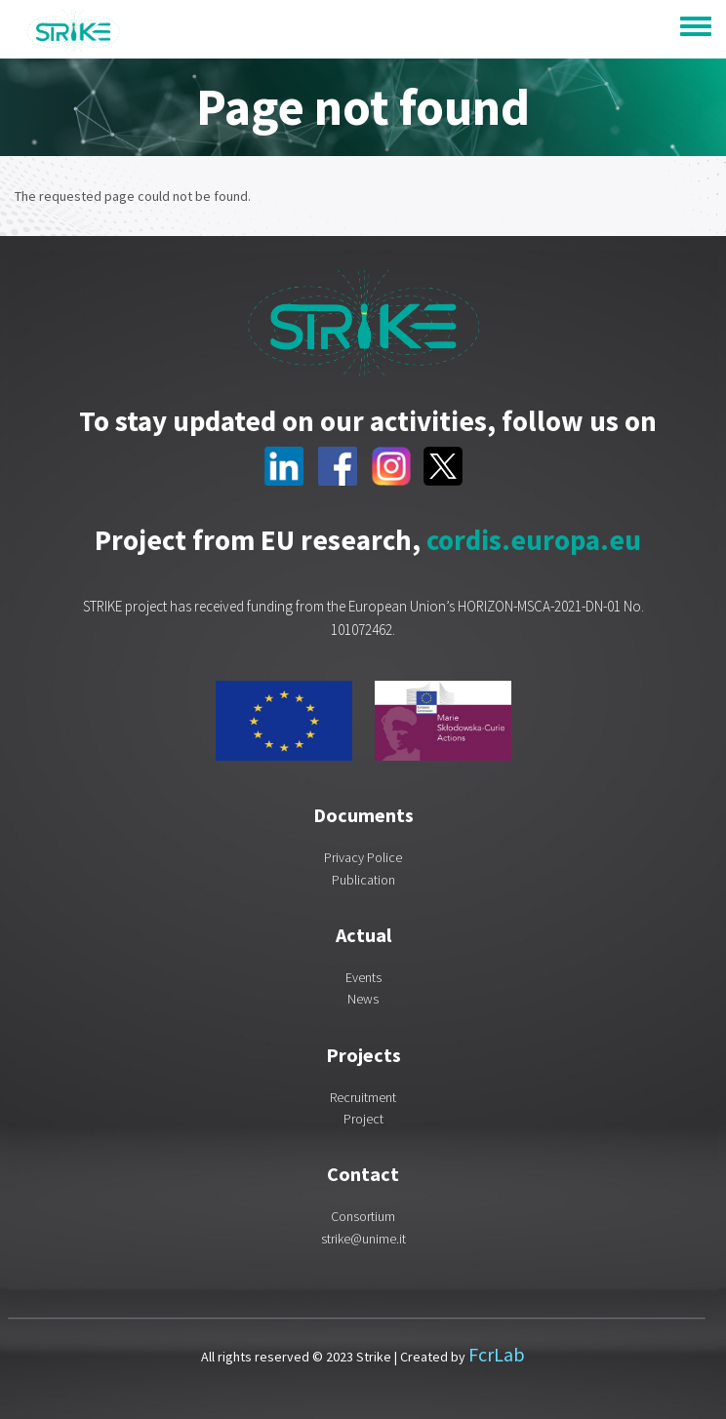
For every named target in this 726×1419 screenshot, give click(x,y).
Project (363, 1118)
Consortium (363, 1216)
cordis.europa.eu (533, 540)
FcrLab (496, 1354)
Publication (363, 879)
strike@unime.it (363, 1238)
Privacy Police (363, 857)
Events (363, 977)
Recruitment (363, 1097)
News (363, 998)
